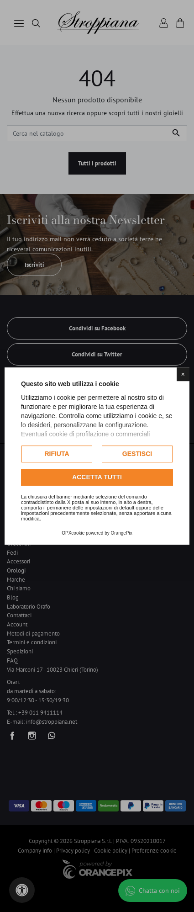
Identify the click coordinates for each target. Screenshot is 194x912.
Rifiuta (56, 453)
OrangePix (121, 533)
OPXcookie (73, 533)
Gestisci (137, 453)
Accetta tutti (97, 477)
